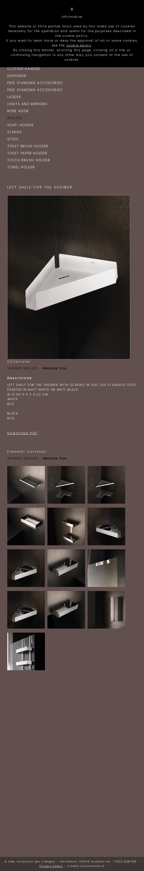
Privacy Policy (51, 866)
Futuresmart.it (92, 866)
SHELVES (14, 118)
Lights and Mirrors (27, 104)
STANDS (14, 132)
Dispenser (16, 76)
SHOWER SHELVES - (37, 368)
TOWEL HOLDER (21, 167)
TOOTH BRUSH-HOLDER (28, 160)
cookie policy (78, 45)
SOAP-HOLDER (20, 125)
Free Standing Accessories (34, 83)
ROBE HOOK (18, 111)
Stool (13, 139)
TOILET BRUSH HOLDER (27, 146)
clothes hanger (23, 69)
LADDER (14, 97)
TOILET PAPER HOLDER (27, 153)
